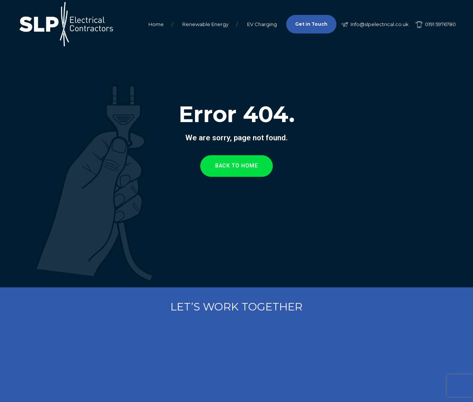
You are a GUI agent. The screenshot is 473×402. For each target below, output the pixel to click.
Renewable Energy (205, 24)
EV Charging (262, 24)
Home (156, 24)
